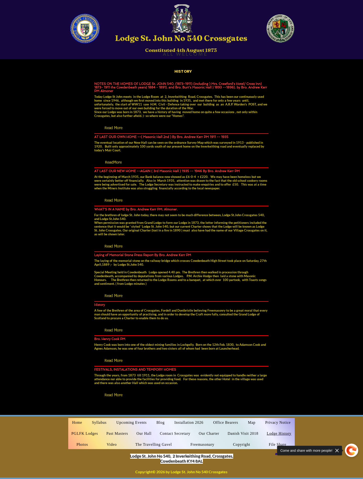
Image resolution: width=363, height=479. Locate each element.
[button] (113, 128)
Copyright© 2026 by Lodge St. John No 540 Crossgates (181, 471)
